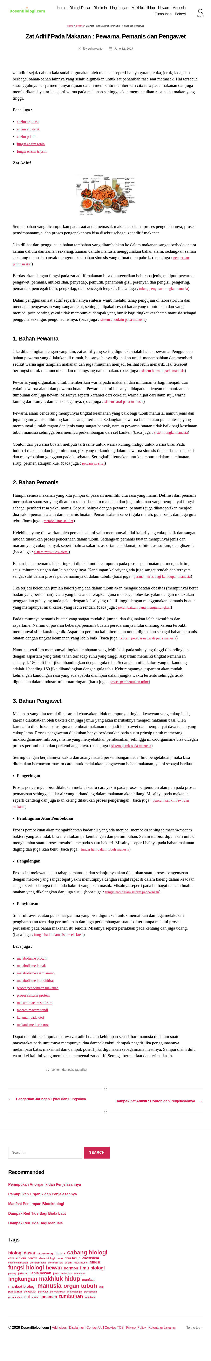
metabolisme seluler (61, 521)
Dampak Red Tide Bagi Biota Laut (37, 1226)
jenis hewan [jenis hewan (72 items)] (40, 1285)
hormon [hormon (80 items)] (71, 1280)
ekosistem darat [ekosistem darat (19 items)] (38, 1275)
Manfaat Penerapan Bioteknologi (36, 1216)
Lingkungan (136, 8)
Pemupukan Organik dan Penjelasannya (42, 1206)
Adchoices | (63, 1340)
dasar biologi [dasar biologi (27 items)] (47, 1270)
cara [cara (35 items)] (11, 1270)
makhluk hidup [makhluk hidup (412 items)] (59, 1291)
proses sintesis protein (36, 1002)
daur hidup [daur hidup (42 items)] (72, 1270)
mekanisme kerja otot (35, 1032)
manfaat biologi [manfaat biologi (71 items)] (21, 1299)
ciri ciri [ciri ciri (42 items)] (21, 1270)
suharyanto (94, 49)
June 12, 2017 (124, 49)
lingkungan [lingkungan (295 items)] (22, 1291)
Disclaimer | (82, 1340)
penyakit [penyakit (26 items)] (43, 1304)
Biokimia (116, 8)
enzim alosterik (30, 130)
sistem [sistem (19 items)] (35, 1310)
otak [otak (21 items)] (101, 1299)
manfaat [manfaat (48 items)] (88, 1292)
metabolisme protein (34, 965)
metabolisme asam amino (39, 980)
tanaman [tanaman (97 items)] (48, 1309)
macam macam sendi (35, 1017)
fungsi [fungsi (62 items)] (95, 1275)
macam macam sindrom (37, 1009)
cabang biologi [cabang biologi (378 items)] (87, 1265)
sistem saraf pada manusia (127, 402)
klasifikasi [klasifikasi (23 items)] (79, 1286)
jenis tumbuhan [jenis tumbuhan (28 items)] (62, 1286)
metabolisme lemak (34, 972)
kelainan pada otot (33, 1024)
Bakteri (180, 14)
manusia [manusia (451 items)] (49, 1298)
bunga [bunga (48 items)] (60, 1266)
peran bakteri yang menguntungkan (148, 614)
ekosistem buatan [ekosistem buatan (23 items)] (18, 1275)
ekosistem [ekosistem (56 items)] (90, 1271)
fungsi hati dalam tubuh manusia (109, 856)
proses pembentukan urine (132, 689)
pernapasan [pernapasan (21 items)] (90, 1304)
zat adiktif (82, 1077)
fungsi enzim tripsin (34, 152)
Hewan (180, 8)
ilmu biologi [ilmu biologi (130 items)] (92, 1280)
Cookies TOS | (125, 1340)
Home (78, 8)
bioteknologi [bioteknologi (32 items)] (46, 1266)
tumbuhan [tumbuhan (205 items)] (71, 1309)
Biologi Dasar (96, 8)
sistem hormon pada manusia (167, 371)
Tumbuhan (163, 14)
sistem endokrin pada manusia (126, 320)
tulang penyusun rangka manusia (167, 289)
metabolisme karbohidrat (38, 987)
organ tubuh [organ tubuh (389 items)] (80, 1298)
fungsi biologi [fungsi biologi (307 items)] (26, 1280)
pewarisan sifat (95, 464)
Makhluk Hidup (159, 8)
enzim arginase (30, 122)
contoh (56, 1077)
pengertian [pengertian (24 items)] (30, 1304)
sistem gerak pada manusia (134, 753)
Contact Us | (102, 1340)
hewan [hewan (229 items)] (54, 1280)
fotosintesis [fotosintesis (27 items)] (81, 1275)
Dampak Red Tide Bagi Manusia (35, 1235)
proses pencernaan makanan (41, 995)
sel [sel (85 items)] (27, 1309)
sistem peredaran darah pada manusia (153, 645)
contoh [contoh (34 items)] (32, 1270)
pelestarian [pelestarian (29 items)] (15, 1304)
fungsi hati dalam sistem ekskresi (62, 941)
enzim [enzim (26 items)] (68, 1275)
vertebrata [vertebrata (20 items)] (90, 1310)
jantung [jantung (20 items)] (12, 1286)
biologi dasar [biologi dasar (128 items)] (21, 1265)
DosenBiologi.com (24, 1346)
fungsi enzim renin (33, 144)
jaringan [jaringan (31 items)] (23, 1286)
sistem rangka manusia (173, 433)
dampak (68, 1077)
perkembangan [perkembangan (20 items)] (74, 1304)
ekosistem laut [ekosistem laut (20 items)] (55, 1275)
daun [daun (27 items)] (60, 1270)
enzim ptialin (28, 137)
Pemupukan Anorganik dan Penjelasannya (44, 1197)
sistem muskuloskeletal (54, 552)
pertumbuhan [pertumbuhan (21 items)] (15, 1310)
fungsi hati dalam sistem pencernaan (136, 899)
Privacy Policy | (149, 1340)
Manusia (145, 14)
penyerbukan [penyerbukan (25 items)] (57, 1304)
